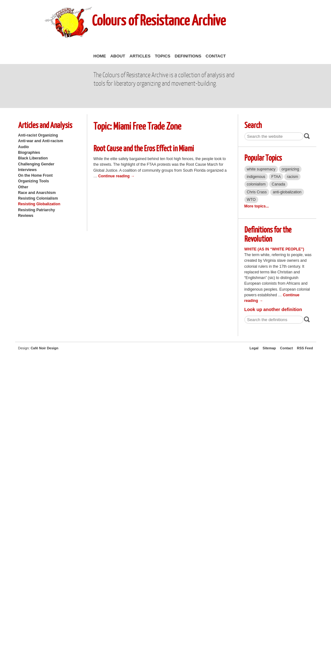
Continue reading (116, 176)
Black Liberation (33, 158)
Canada (278, 184)
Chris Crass (257, 192)
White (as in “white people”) (274, 249)
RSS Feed (305, 348)
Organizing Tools (33, 181)
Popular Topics (263, 157)
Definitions (188, 56)
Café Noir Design (44, 348)
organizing (290, 169)
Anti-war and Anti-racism (40, 141)
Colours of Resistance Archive (159, 20)
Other (23, 187)
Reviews (26, 215)
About (117, 56)
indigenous (256, 177)
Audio (23, 147)
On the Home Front (35, 175)
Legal (254, 348)
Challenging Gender (36, 164)
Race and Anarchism (37, 193)
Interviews (27, 170)
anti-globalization (287, 192)
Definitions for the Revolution (267, 233)
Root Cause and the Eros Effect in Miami (143, 148)
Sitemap (269, 348)
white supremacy (261, 169)
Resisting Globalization (39, 204)
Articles (140, 56)
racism (292, 177)
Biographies (29, 152)
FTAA (276, 177)
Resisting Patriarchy (36, 210)
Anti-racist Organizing (38, 135)
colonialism (256, 184)
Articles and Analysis (45, 125)
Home (99, 56)
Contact (216, 56)
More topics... (256, 206)
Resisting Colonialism (38, 198)
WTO (251, 199)
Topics (162, 56)
